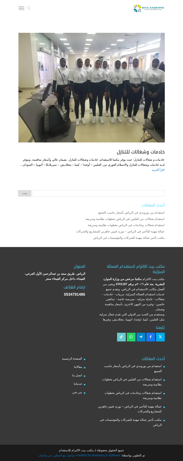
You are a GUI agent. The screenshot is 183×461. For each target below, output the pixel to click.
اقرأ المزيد (158, 169)
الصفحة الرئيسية (72, 358)
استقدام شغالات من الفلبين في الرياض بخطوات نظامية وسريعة (125, 219)
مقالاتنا (78, 367)
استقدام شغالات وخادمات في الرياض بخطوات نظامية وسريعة (126, 225)
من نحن (77, 392)
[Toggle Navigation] (21, 8)
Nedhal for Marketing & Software (98, 455)
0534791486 (74, 294)
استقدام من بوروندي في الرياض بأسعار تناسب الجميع (131, 212)
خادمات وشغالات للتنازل (141, 152)
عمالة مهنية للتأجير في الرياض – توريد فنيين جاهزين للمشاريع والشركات (120, 231)
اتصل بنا (77, 375)
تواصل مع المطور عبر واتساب (56, 455)
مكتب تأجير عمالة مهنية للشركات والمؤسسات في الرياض (129, 237)
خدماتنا (78, 383)
